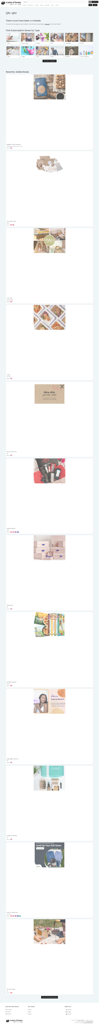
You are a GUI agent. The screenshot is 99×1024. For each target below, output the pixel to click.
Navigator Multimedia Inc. (88, 1022)
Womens (68, 56)
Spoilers (41, 5)
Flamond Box (10, 605)
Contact (57, 5)
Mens (52, 56)
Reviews (29, 1009)
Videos (52, 5)
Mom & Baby (25, 43)
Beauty (38, 43)
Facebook (68, 1009)
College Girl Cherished (12, 835)
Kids (52, 43)
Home (8, 56)
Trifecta (8, 375)
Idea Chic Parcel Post (12, 451)
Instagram (68, 1011)
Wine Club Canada (11, 989)
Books (81, 43)
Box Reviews (30, 5)
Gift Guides (47, 5)
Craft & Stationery (84, 56)
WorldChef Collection (11, 682)
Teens (8, 43)
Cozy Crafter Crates (11, 221)
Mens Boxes (8, 1011)
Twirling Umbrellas (89, 1021)
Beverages (68, 43)
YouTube (68, 1014)
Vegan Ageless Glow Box (12, 759)
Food (37, 56)
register (95, 5)
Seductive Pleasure (11, 528)
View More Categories (50, 61)
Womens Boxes (8, 1009)
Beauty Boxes (8, 1014)
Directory (25, 5)
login (90, 5)
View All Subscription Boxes (49, 997)
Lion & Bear (9, 298)
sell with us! (94, 1)
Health (23, 56)
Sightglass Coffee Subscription (14, 144)
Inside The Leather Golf (12, 912)
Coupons (37, 5)
